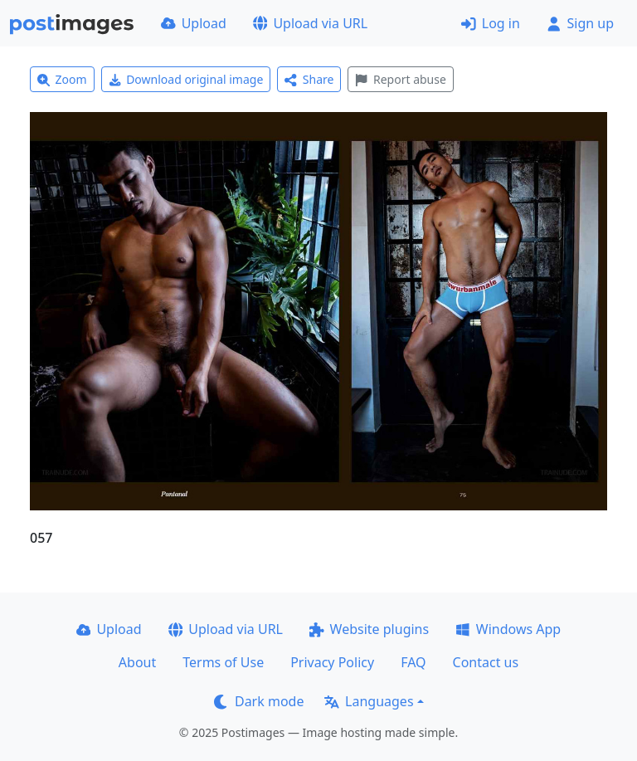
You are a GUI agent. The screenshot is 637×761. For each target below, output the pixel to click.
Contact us (486, 662)
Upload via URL (310, 23)
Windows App (508, 629)
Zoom (62, 79)
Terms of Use (223, 662)
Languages (368, 701)
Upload (193, 23)
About (137, 662)
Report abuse (400, 79)
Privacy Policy (332, 662)
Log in (490, 23)
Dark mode (259, 701)
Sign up (580, 23)
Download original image (186, 79)
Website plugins (369, 629)
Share (308, 79)
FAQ (413, 662)
